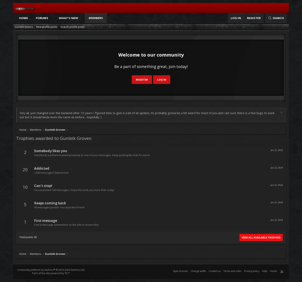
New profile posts (46, 27)
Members (96, 18)
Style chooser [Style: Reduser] (180, 271)
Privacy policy (251, 271)
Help (264, 271)
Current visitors (24, 27)
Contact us (214, 271)
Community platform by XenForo (51, 270)
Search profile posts (72, 27)
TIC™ (67, 273)
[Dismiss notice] (281, 113)
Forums (42, 18)
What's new (68, 18)
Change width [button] (198, 271)
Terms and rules (232, 271)
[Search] (276, 18)
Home (23, 18)
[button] (52, 18)
